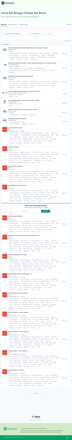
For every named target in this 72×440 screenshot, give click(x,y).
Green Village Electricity (14, 65)
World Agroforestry (13, 104)
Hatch (10, 133)
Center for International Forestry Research (18, 95)
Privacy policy (32, 420)
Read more (65, 54)
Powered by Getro (67, 40)
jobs (4, 24)
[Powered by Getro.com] (36, 416)
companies (13, 24)
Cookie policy (38, 420)
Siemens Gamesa (13, 50)
